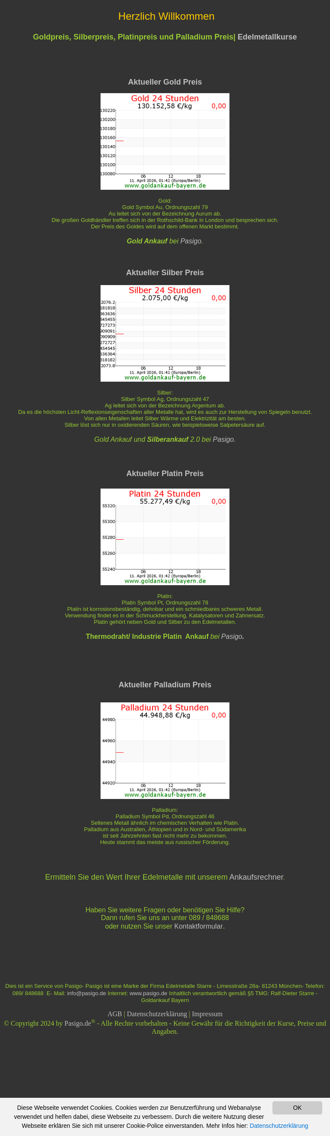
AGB (114, 1014)
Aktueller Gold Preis (165, 82)
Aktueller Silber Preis (165, 272)
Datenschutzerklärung (157, 1014)
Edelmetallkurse (267, 37)
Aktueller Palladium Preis (165, 684)
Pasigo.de (77, 1023)
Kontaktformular (198, 926)
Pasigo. (224, 439)
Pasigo (191, 241)
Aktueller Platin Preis (165, 473)
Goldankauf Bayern (165, 1000)
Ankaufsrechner (256, 877)
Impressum (207, 1014)
